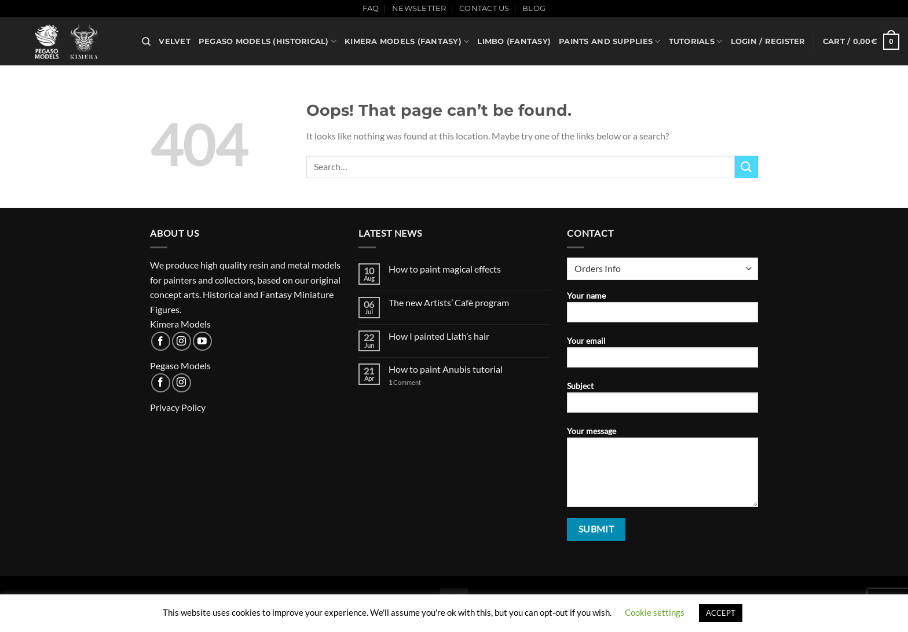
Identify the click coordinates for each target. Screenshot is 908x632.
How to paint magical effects (445, 268)
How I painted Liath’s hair (439, 335)
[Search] (146, 42)
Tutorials (696, 41)
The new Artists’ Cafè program (449, 302)
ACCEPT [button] (720, 613)
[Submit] (746, 167)
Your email (662, 356)
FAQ (371, 8)
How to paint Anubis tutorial (446, 368)
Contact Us (484, 8)
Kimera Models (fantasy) (407, 41)
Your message (662, 470)
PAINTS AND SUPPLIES (609, 41)
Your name (662, 310)
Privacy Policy (178, 407)
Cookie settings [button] (654, 612)
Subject (662, 401)
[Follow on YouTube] (202, 341)
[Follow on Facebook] (160, 341)
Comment (405, 382)
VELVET (175, 41)
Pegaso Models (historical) (267, 41)
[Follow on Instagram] (181, 341)
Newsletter (419, 8)
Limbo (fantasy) (514, 41)
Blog (533, 8)
